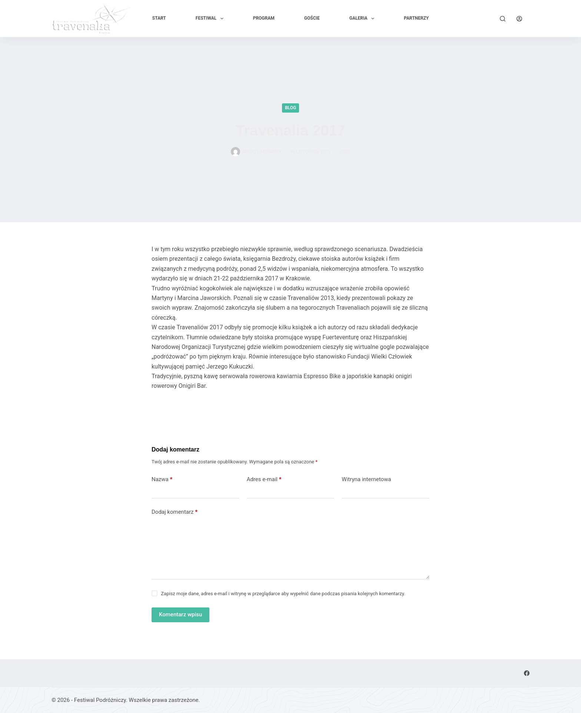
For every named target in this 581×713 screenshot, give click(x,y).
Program (264, 18)
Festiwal (211, 18)
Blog (290, 107)
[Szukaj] (502, 18)
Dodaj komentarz (174, 512)
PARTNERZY (416, 18)
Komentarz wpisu (180, 614)
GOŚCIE (312, 18)
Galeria (363, 18)
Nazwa (162, 479)
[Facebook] (526, 673)
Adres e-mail (264, 479)
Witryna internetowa (366, 479)
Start (159, 18)
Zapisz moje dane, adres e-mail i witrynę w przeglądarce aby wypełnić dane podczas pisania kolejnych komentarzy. (283, 593)
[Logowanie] (519, 18)
